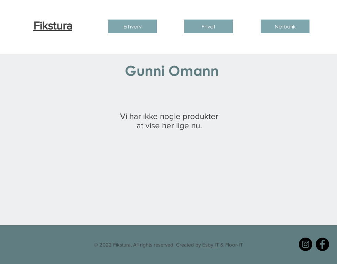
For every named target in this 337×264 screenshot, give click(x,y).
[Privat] (208, 26)
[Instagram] (305, 244)
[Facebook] (322, 244)
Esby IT (210, 245)
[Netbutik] (285, 26)
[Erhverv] (132, 26)
